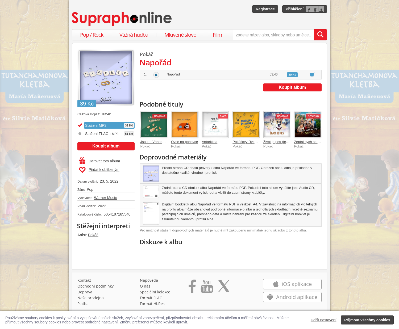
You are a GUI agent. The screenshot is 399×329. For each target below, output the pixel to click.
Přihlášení (295, 9)
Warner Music (105, 198)
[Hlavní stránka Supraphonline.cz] (122, 18)
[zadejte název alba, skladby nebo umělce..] (273, 34)
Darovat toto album (99, 161)
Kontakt (84, 280)
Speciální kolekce (155, 291)
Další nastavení (323, 320)
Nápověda (149, 280)
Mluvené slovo (180, 34)
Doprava (84, 291)
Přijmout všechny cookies (367, 320)
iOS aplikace (292, 284)
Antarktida (210, 142)
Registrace (265, 9)
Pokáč (93, 235)
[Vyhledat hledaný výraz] (320, 34)
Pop (90, 189)
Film (217, 34)
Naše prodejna (90, 297)
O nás (145, 286)
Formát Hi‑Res (152, 303)
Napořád (173, 74)
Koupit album (105, 146)
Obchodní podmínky (95, 286)
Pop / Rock (91, 34)
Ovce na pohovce (184, 142)
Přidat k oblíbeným (99, 170)
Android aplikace (292, 297)
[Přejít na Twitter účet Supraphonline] (223, 288)
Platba (83, 303)
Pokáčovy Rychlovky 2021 (252, 142)
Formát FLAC (151, 297)
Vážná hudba (133, 34)
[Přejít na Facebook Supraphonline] (192, 288)
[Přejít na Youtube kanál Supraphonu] (206, 288)
